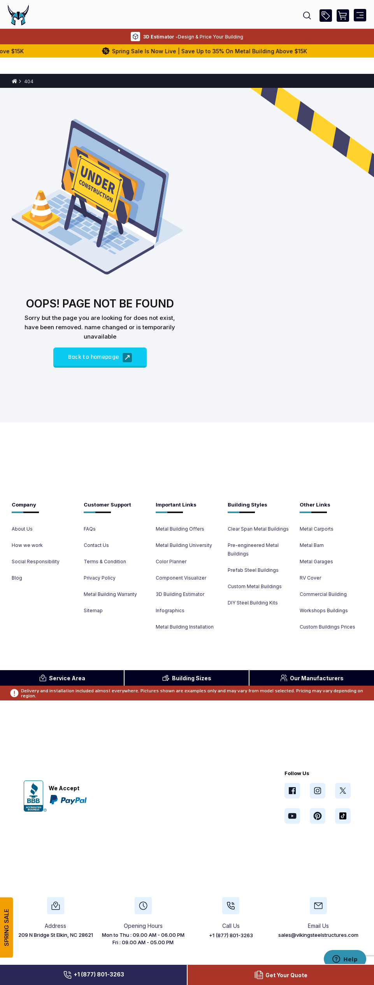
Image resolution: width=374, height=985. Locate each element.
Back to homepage (100, 357)
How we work (27, 545)
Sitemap (93, 610)
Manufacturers (312, 678)
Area (62, 678)
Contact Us (96, 545)
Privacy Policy (100, 578)
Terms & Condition (105, 561)
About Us (22, 529)
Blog (17, 578)
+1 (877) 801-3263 (93, 975)
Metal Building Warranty (110, 594)
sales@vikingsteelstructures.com (318, 935)
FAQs (90, 529)
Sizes (186, 678)
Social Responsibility (36, 561)
